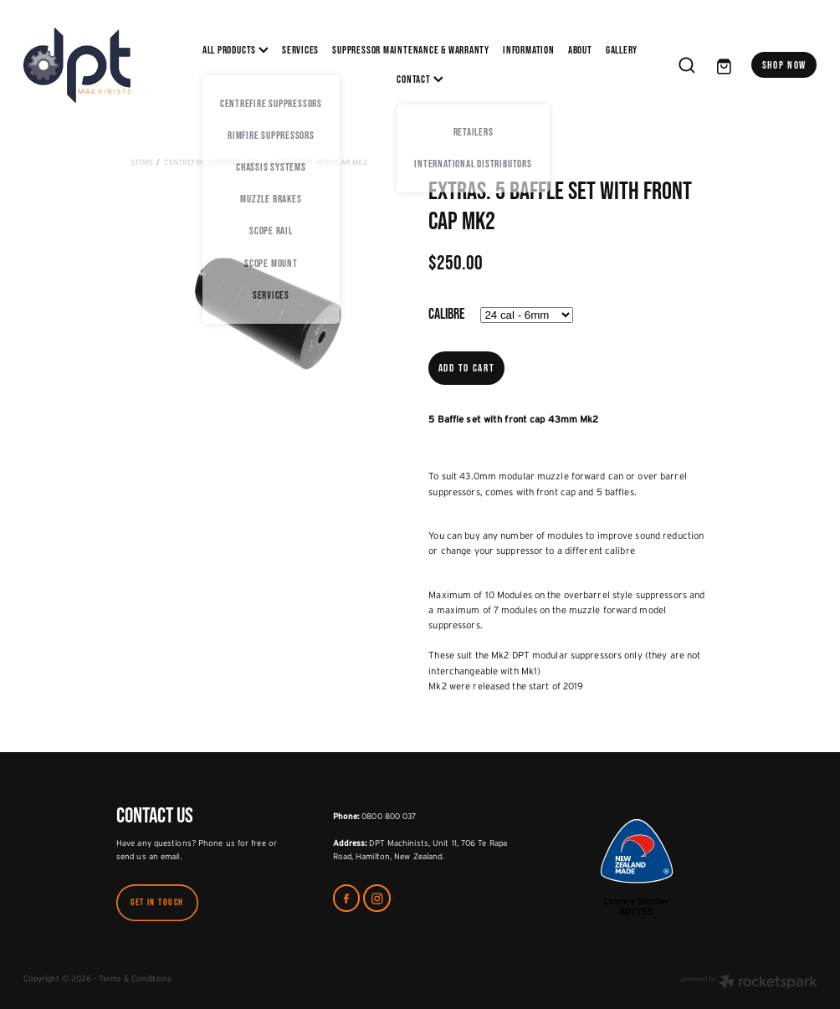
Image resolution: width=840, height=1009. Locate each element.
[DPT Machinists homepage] (102, 65)
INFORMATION (529, 50)
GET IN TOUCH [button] (157, 902)
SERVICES (300, 50)
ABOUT (580, 50)
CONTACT (420, 79)
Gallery (622, 50)
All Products (235, 50)
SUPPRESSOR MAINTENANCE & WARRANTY (410, 50)
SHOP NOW (784, 65)
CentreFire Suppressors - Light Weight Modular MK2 (265, 162)
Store (142, 162)
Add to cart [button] (466, 367)
